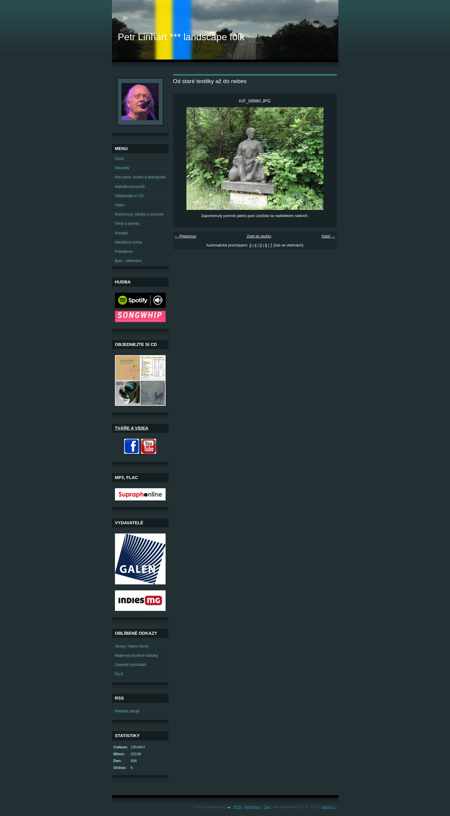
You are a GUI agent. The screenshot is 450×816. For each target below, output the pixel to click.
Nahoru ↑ (329, 807)
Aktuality (122, 168)
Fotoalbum (124, 251)
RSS (237, 807)
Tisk (267, 807)
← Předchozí (186, 236)
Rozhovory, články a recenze (139, 214)
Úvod (119, 158)
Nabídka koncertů (130, 186)
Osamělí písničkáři (130, 664)
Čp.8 (119, 674)
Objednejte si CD (129, 196)
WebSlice (253, 807)
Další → (328, 236)
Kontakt (121, 233)
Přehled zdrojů (127, 711)
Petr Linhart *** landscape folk (181, 37)
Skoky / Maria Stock (132, 646)
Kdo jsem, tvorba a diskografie (140, 177)
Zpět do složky (259, 236)
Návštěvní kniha (128, 242)
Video (120, 205)
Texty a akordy (127, 223)
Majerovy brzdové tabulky (136, 655)
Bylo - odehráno (128, 260)
